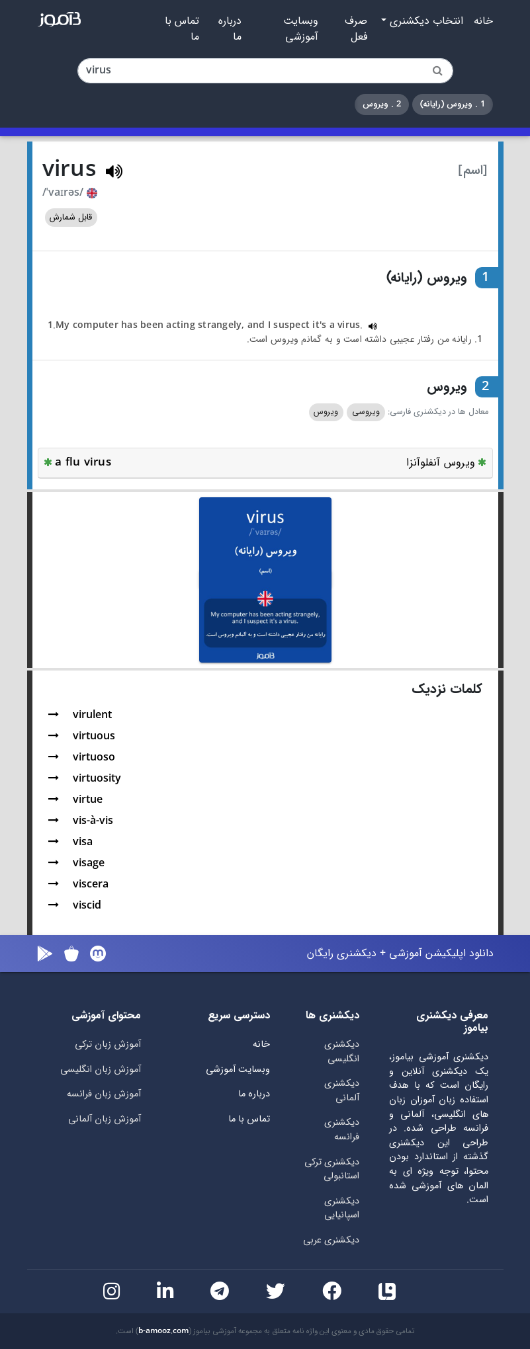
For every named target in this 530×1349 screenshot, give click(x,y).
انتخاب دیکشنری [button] (424, 21)
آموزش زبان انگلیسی (100, 1069)
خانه (483, 21)
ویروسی (366, 412)
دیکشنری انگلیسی (341, 1052)
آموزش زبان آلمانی (104, 1119)
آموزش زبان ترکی (108, 1044)
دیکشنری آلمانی (341, 1091)
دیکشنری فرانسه (341, 1130)
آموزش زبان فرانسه (104, 1094)
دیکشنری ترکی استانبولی (331, 1169)
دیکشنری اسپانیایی (341, 1208)
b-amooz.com (163, 1331)
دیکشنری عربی (331, 1240)
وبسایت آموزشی (300, 29)
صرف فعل (356, 29)
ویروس (326, 412)
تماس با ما (182, 29)
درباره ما (230, 29)
